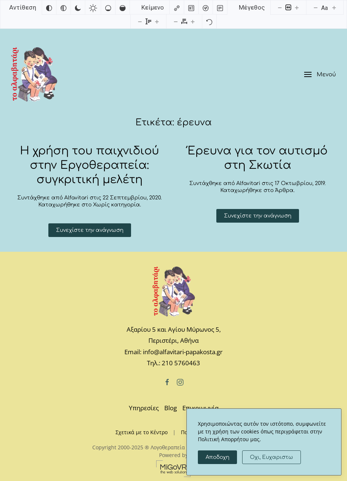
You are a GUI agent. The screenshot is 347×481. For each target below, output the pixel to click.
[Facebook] (167, 381)
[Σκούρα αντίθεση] (78, 7)
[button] (320, 75)
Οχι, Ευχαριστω (271, 457)
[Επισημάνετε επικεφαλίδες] (191, 7)
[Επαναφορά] (209, 21)
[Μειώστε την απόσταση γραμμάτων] (175, 21)
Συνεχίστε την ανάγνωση (89, 230)
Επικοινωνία (200, 408)
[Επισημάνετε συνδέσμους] (176, 7)
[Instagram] (180, 381)
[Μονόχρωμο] (63, 7)
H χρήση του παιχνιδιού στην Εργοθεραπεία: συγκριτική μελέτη (89, 165)
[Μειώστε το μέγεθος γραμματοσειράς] (315, 7)
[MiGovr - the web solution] (173, 468)
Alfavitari (76, 198)
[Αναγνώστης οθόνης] (205, 7)
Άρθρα (284, 190)
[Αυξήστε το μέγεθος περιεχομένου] (296, 7)
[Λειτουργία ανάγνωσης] (220, 7)
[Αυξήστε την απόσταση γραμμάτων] (192, 21)
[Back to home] (34, 74)
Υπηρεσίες (144, 408)
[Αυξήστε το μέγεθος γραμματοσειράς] (334, 7)
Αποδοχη (217, 457)
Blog (170, 408)
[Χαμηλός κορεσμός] (108, 7)
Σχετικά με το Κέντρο (142, 432)
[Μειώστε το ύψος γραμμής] (139, 21)
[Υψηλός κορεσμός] (122, 7)
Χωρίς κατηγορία (116, 205)
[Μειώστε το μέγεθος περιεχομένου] (279, 7)
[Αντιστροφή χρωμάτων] (49, 7)
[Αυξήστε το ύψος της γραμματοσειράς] (156, 21)
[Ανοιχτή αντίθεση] (93, 7)
